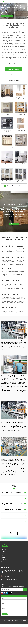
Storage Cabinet (14, 80)
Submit (4, 614)
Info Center (4, 559)
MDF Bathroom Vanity (21, 130)
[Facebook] (4, 593)
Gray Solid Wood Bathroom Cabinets (20, 181)
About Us (3, 549)
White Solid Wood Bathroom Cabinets (20, 164)
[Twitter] (9, 593)
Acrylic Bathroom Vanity (7, 163)
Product (3, 553)
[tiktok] (11, 593)
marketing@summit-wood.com (10, 579)
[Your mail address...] (11, 589)
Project (3, 557)
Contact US (14, 223)
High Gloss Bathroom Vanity (20, 147)
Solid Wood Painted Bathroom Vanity (20, 98)
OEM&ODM (4, 551)
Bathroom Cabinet (13, 69)
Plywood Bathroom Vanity (7, 114)
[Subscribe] (25, 589)
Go (23, 186)
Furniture (14, 74)
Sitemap (16, 621)
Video (2, 555)
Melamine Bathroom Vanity (7, 131)
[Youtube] (2, 593)
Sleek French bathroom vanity (7, 98)
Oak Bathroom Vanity (20, 114)
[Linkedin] (7, 593)
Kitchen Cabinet (14, 63)
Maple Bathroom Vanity (7, 147)
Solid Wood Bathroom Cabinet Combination (7, 181)
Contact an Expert (7, 16)
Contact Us (4, 561)
